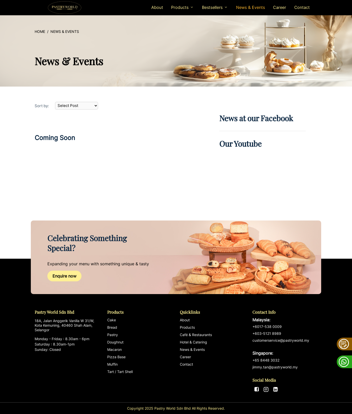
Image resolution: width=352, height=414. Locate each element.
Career (279, 7)
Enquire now (64, 276)
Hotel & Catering (193, 342)
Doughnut (115, 342)
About (157, 7)
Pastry (112, 335)
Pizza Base (116, 357)
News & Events (250, 7)
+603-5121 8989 (266, 333)
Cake (111, 320)
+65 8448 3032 (265, 360)
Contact (302, 7)
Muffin (112, 364)
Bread (112, 327)
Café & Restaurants (196, 335)
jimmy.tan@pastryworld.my (275, 367)
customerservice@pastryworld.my (284, 347)
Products (187, 327)
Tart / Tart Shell (120, 371)
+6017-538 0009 (267, 326)
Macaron (114, 349)
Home (40, 31)
